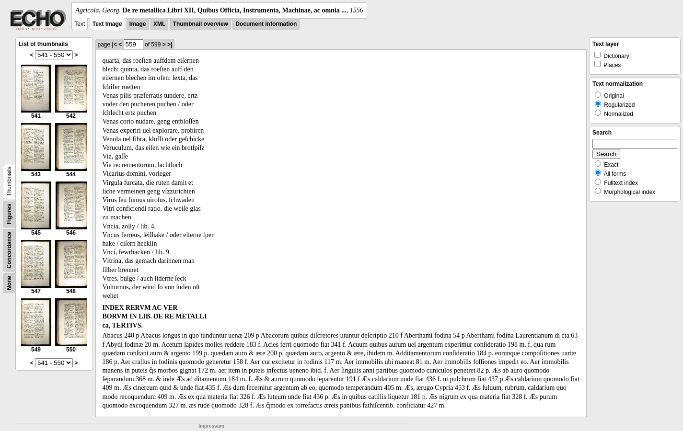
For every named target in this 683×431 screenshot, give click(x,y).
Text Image (107, 24)
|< (114, 44)
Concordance (9, 250)
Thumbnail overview (200, 24)
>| (169, 44)
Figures (9, 214)
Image (137, 24)
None (9, 283)
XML (159, 24)
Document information (266, 24)
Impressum (211, 426)
